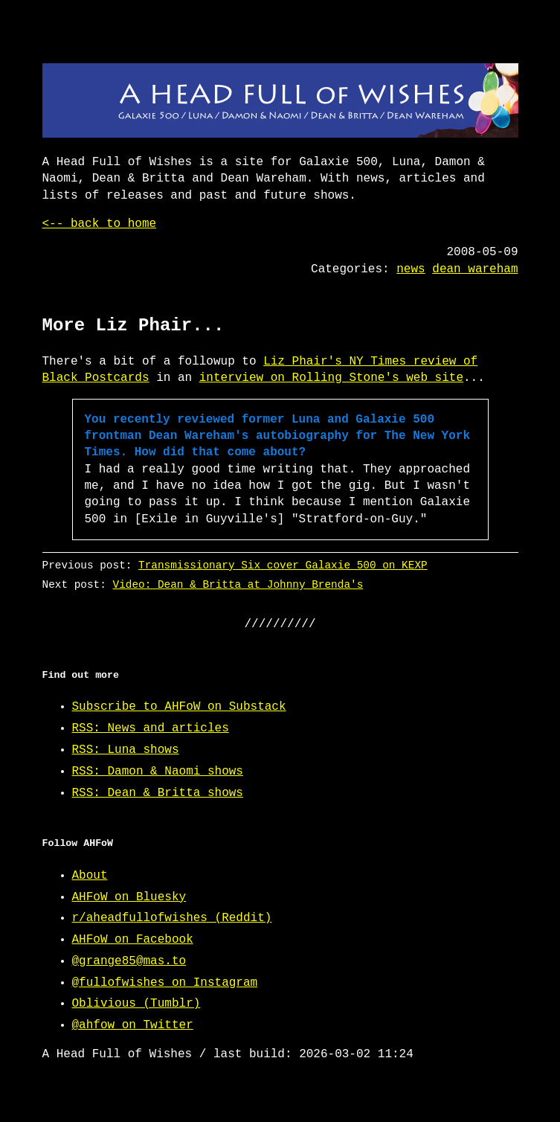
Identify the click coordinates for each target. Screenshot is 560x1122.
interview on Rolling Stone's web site (331, 378)
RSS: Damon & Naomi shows (157, 771)
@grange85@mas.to (129, 961)
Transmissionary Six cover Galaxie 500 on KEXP (283, 565)
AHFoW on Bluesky (129, 897)
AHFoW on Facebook (132, 940)
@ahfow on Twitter (132, 1025)
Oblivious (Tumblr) (136, 1004)
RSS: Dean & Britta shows (157, 793)
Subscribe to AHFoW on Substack (179, 707)
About (90, 876)
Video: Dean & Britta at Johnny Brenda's (237, 584)
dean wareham (475, 269)
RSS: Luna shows (125, 750)
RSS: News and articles (150, 728)
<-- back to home (99, 224)
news (410, 269)
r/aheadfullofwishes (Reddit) (172, 918)
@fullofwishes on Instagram (165, 983)
